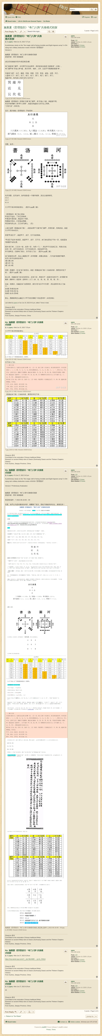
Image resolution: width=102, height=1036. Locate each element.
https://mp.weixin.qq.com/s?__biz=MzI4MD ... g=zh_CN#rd (25, 959)
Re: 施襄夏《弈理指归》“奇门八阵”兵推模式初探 (24, 323)
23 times (82, 47)
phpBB (44, 1027)
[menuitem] (18, 17)
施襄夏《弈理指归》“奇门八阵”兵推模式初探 (30, 27)
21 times (82, 45)
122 (76, 40)
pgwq (73, 36)
